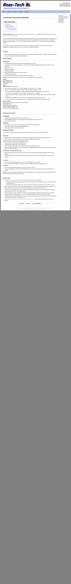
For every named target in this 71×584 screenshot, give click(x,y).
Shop (3, 11)
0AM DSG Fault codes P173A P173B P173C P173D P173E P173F (21, 199)
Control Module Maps (19, 41)
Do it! (26, 55)
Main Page (61, 15)
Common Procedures (63, 17)
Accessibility (37, 203)
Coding (7, 24)
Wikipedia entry (34, 34)
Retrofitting (61, 20)
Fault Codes (61, 18)
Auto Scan (38, 41)
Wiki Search (61, 22)
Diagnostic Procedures (63, 16)
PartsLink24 (22, 194)
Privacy (28, 203)
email (24, 197)
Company (26, 11)
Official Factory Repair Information (10, 35)
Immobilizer (61, 21)
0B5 (19, 47)
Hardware (9, 11)
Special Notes (13, 29)
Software (15, 11)
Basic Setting (9, 25)
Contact (21, 203)
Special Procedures (10, 26)
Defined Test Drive (12, 28)
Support (21, 11)
